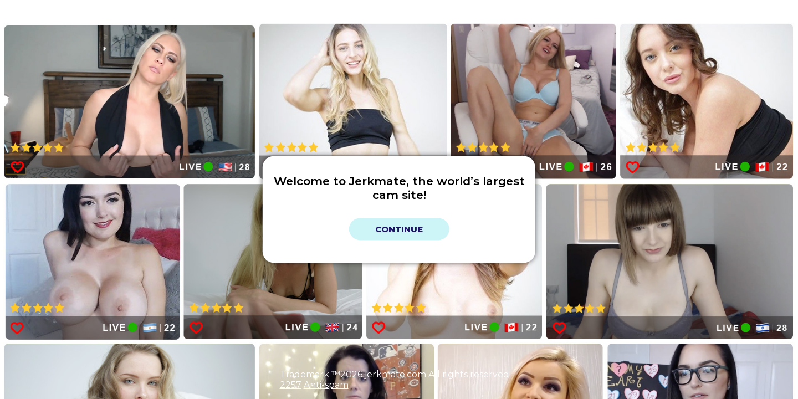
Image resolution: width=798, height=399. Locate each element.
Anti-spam (326, 385)
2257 (290, 385)
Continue (399, 229)
